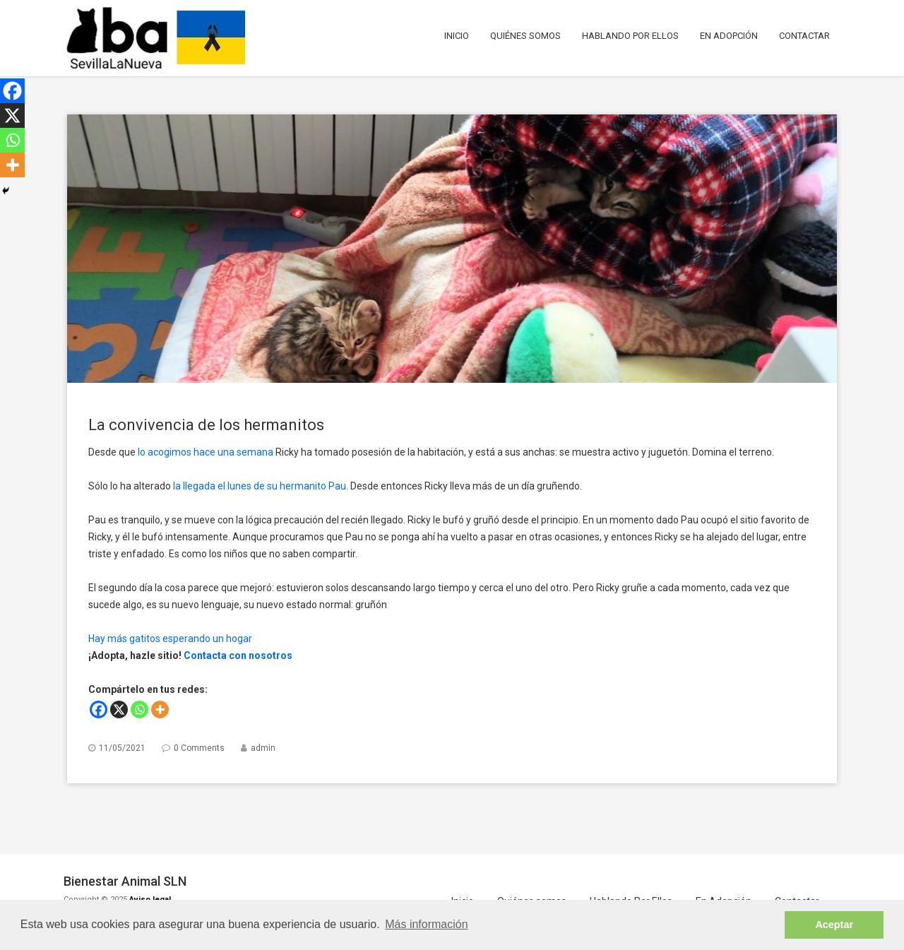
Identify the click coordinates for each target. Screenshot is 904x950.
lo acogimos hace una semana (205, 452)
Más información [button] (426, 924)
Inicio (456, 35)
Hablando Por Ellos (630, 35)
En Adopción (729, 35)
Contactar (804, 35)
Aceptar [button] (834, 924)
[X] (119, 709)
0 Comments (199, 748)
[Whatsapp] (139, 709)
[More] (160, 709)
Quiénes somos (525, 35)
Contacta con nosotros (238, 655)
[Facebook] (98, 709)
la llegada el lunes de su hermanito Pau (259, 486)
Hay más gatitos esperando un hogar (170, 638)
